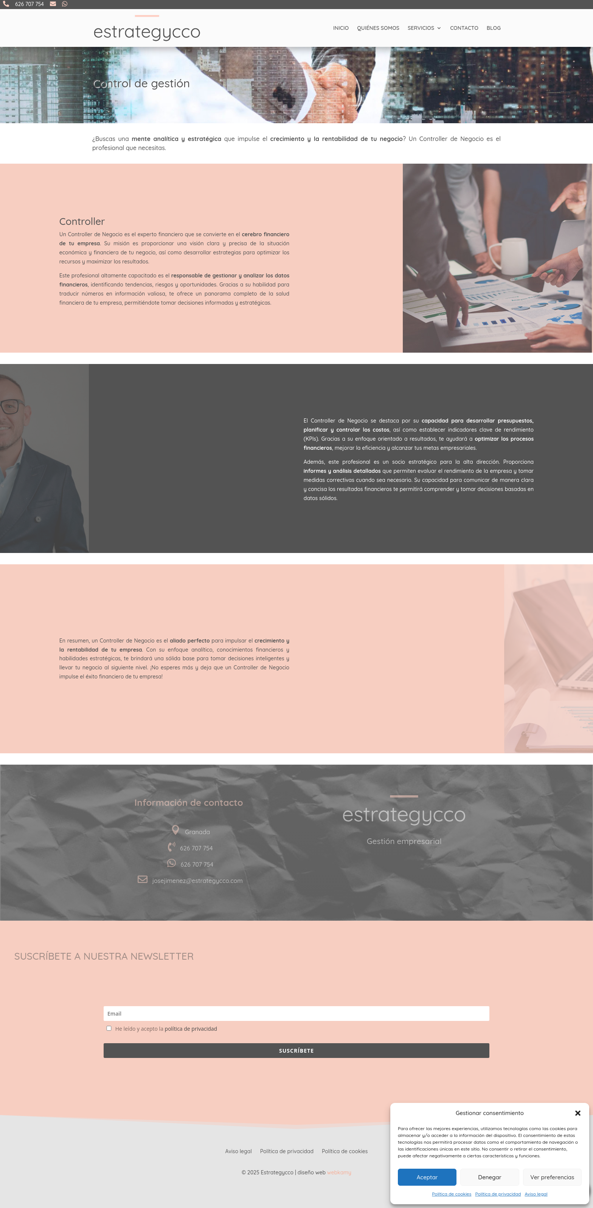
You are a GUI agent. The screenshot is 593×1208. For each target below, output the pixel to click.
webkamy (339, 1172)
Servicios (421, 28)
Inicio (341, 28)
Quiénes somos (378, 28)
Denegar (489, 1177)
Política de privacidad (498, 1194)
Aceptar (427, 1177)
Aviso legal (536, 1194)
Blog (494, 28)
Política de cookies (451, 1194)
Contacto (464, 28)
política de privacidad (191, 1028)
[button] (578, 1113)
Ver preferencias (552, 1177)
